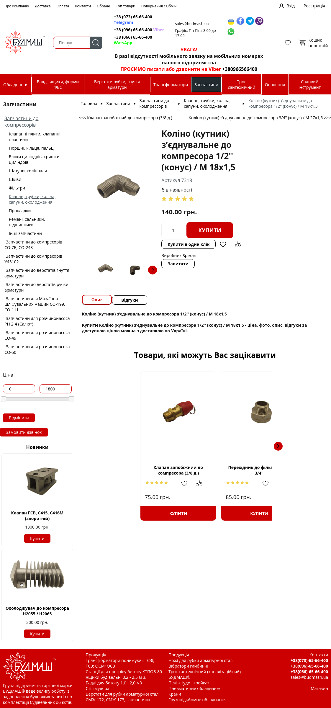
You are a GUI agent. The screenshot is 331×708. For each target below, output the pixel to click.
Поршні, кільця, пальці (32, 148)
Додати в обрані (223, 244)
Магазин (319, 688)
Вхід (290, 6)
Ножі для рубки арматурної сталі (201, 660)
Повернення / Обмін (159, 6)
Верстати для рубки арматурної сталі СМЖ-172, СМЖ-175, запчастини (123, 696)
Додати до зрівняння (238, 244)
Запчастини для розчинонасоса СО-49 (37, 335)
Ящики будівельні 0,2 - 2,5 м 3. (116, 677)
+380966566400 (239, 69)
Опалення (275, 84)
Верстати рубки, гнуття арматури (117, 84)
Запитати (178, 263)
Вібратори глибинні (188, 666)
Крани (174, 694)
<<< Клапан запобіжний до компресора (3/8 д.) (125, 117)
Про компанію (16, 6)
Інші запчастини (25, 233)
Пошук (96, 43)
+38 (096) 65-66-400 (139, 29)
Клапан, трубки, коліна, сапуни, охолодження (32, 199)
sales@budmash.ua (192, 23)
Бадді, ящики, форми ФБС (58, 84)
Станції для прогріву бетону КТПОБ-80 (124, 671)
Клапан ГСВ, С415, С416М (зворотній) (37, 515)
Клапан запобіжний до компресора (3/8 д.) (130, 470)
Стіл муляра (97, 688)
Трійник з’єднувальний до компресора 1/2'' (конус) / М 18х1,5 (280, 470)
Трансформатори (170, 84)
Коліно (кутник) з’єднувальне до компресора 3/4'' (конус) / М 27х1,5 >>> (260, 117)
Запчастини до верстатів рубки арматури (36, 287)
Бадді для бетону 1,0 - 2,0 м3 (114, 683)
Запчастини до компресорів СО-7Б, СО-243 (33, 244)
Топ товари (125, 6)
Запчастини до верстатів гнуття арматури (36, 273)
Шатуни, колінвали (28, 171)
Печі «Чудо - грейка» (188, 683)
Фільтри (17, 188)
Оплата (63, 6)
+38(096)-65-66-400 (309, 666)
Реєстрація (314, 6)
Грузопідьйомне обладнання (197, 699)
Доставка (42, 6)
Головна (89, 103)
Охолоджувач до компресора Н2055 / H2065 (37, 611)
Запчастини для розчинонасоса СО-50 (37, 349)
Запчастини (206, 84)
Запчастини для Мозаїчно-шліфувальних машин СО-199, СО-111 (34, 304)
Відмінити (19, 418)
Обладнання (15, 84)
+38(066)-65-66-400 (309, 671)
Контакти (83, 6)
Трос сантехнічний (241, 84)
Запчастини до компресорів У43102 (33, 258)
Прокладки (20, 210)
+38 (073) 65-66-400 (133, 19)
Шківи (15, 179)
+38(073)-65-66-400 (309, 660)
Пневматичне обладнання (195, 688)
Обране (103, 6)
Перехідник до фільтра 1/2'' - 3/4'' (205, 470)
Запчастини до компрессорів (21, 121)
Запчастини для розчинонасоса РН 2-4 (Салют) (37, 321)
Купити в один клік (188, 244)
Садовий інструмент (310, 84)
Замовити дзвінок (24, 432)
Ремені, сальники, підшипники (27, 222)
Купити (37, 538)
